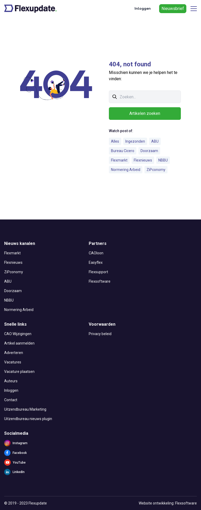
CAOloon (96, 253)
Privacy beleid (100, 334)
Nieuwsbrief (172, 8)
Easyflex (96, 262)
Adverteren (13, 353)
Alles (115, 141)
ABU (155, 141)
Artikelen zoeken (144, 113)
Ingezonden (135, 141)
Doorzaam (149, 151)
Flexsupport (98, 272)
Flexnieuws (143, 160)
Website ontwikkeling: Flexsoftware (168, 503)
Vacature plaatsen (19, 371)
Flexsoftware (99, 281)
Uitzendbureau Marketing (25, 409)
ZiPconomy (156, 170)
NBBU (163, 160)
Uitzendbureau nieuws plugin (28, 419)
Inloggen (143, 8)
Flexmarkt (119, 160)
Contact (10, 400)
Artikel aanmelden (19, 343)
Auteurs (11, 381)
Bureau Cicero (122, 151)
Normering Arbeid (125, 170)
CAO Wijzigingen (17, 334)
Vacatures (12, 362)
